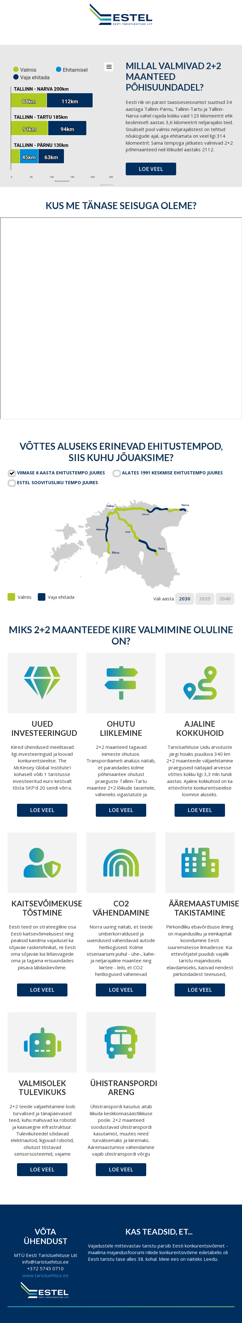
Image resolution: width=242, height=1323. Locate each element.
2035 (204, 598)
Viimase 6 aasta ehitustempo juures (61, 473)
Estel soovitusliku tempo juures (57, 482)
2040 (225, 598)
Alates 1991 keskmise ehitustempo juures (172, 473)
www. (28, 1275)
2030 (184, 598)
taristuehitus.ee (52, 1275)
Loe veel (151, 168)
